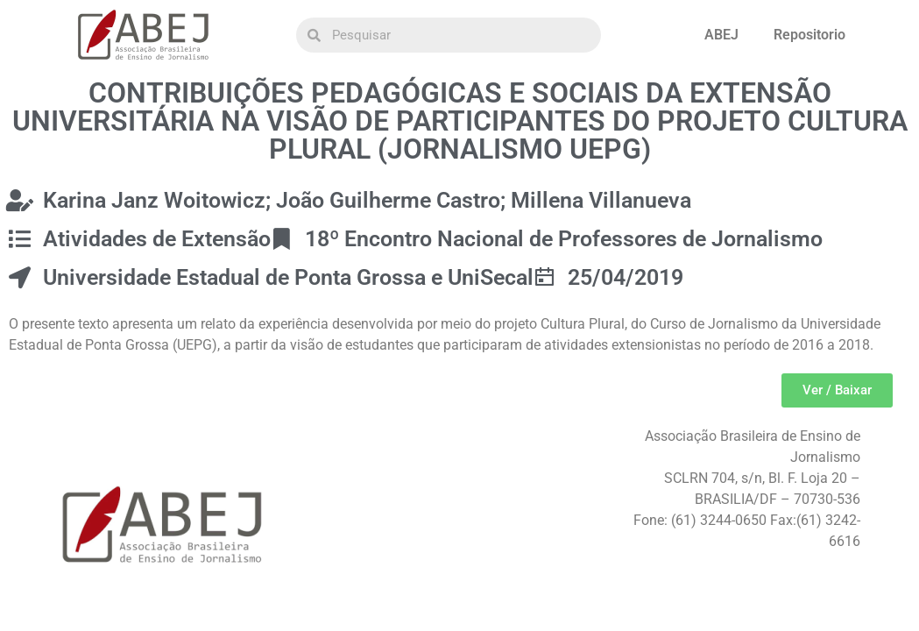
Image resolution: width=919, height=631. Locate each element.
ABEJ (721, 34)
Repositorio (809, 34)
